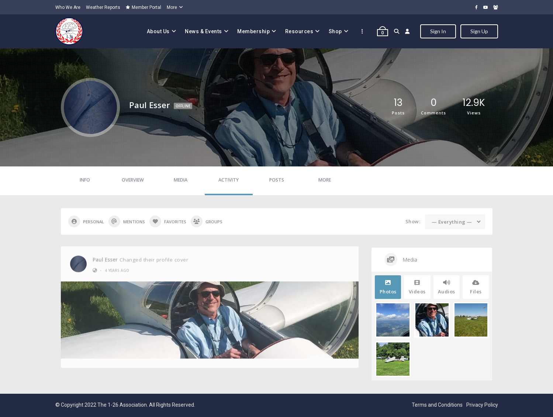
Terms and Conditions (437, 404)
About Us (158, 31)
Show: (413, 221)
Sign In (438, 31)
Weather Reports (103, 7)
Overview (133, 180)
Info (85, 180)
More (172, 7)
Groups (206, 221)
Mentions (126, 221)
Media (180, 180)
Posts (276, 180)
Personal (86, 221)
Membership (253, 31)
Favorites (167, 221)
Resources (299, 31)
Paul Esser (105, 257)
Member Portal (143, 7)
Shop (335, 31)
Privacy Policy (482, 404)
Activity (228, 180)
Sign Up (479, 31)
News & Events (203, 31)
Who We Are (67, 7)
